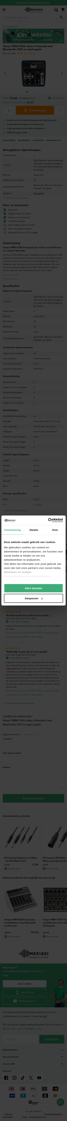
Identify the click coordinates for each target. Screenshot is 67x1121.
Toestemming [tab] (12, 529)
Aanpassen (34, 598)
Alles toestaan (33, 588)
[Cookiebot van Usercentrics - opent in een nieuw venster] (48, 520)
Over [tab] (55, 529)
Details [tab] (34, 529)
